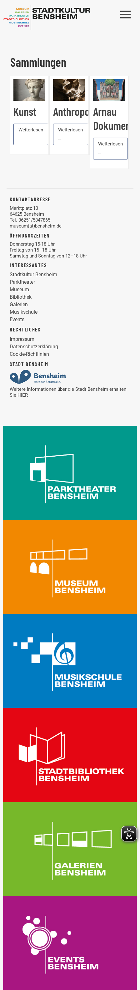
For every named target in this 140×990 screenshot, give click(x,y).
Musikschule (24, 312)
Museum (19, 289)
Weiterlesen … (30, 134)
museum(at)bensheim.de (36, 226)
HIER (23, 395)
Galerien (19, 304)
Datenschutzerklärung (34, 347)
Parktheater (22, 282)
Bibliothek (21, 297)
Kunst (24, 111)
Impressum (22, 339)
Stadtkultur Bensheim (33, 274)
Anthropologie (81, 111)
